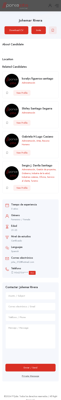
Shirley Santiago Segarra (37, 109)
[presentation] (28, 358)
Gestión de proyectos (46, 169)
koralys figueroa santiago (37, 79)
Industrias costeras (30, 177)
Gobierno (26, 173)
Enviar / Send (30, 367)
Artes (38, 140)
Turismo (34, 180)
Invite (38, 30)
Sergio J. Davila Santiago (37, 165)
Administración (28, 82)
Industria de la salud (41, 173)
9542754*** (25, 273)
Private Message (30, 376)
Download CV (16, 30)
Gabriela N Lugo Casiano (37, 137)
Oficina (42, 177)
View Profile (21, 92)
